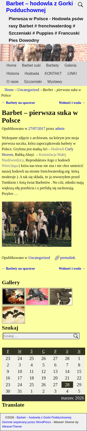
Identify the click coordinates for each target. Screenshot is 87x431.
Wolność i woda (72, 102)
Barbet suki (31, 65)
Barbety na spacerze (18, 102)
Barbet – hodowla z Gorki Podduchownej (39, 6)
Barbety (52, 65)
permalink (67, 258)
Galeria (70, 65)
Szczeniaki (33, 82)
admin (59, 129)
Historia (12, 73)
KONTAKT (53, 73)
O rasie (12, 82)
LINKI (72, 73)
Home (11, 65)
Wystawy (54, 82)
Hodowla (32, 73)
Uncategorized (28, 90)
